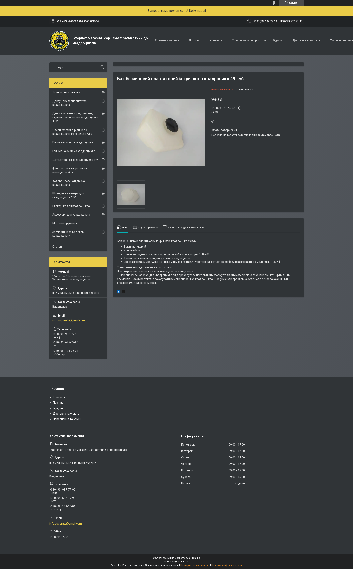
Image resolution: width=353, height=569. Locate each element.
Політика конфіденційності (226, 565)
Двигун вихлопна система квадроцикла (69, 103)
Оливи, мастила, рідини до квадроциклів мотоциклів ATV (72, 132)
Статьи (57, 246)
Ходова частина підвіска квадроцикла (68, 182)
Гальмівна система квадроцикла (73, 151)
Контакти (216, 40)
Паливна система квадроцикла (72, 142)
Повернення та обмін (67, 419)
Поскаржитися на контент (195, 565)
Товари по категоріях (246, 40)
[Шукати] (102, 67)
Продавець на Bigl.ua (176, 561)
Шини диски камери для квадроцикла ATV (68, 195)
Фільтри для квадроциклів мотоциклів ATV (69, 170)
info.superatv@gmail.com (68, 320)
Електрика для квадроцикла (71, 206)
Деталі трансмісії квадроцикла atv (75, 159)
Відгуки (277, 40)
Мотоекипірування (64, 223)
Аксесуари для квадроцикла (71, 214)
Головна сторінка (167, 40)
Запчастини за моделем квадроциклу (68, 233)
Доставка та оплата (306, 40)
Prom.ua (195, 558)
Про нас (194, 40)
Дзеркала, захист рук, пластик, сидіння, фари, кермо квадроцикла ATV (75, 117)
